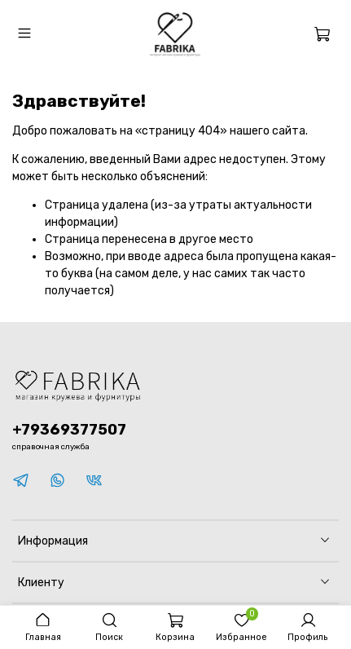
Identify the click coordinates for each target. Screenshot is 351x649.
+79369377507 (69, 430)
